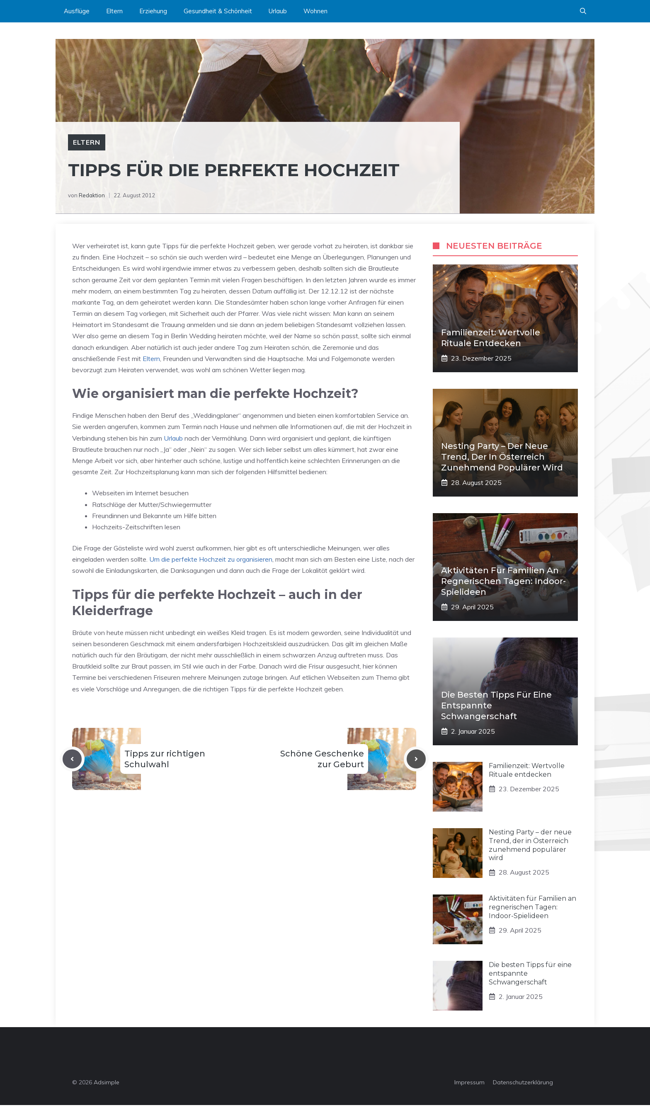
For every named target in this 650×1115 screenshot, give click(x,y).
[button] (583, 11)
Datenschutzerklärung (523, 1082)
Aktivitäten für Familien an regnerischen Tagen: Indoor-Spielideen (503, 581)
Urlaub (278, 11)
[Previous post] (72, 759)
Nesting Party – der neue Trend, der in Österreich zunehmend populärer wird (502, 457)
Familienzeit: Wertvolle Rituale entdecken (527, 770)
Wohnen (315, 11)
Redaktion (92, 195)
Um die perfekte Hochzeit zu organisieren (210, 559)
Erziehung (153, 11)
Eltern (114, 11)
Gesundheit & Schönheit (218, 11)
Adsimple (106, 1082)
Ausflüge (77, 11)
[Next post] (416, 759)
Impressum (469, 1082)
